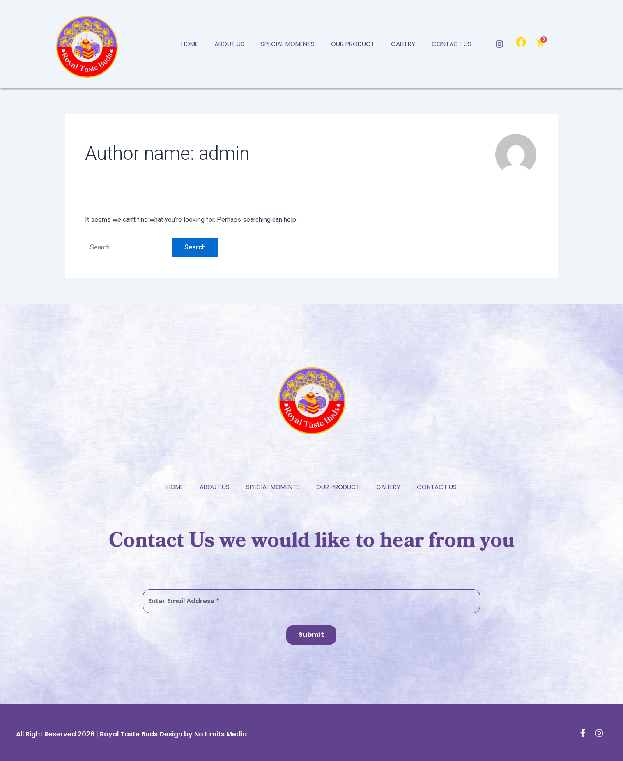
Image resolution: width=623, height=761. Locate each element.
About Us (229, 43)
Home (189, 43)
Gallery (403, 43)
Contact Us (451, 43)
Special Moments (288, 43)
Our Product (353, 43)
